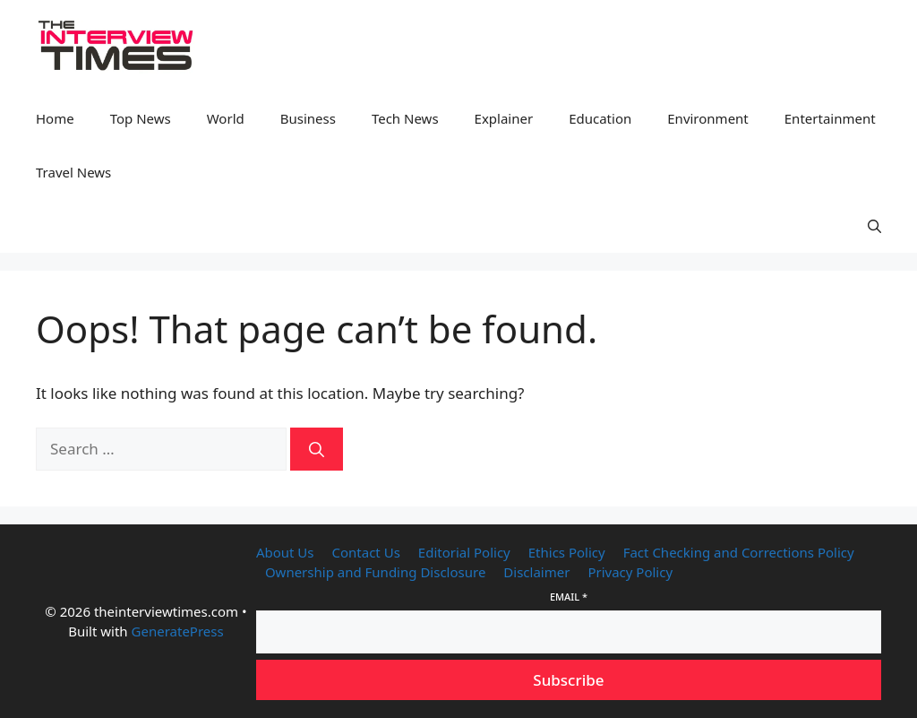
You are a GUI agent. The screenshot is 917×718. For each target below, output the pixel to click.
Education (600, 118)
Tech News (405, 118)
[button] (874, 226)
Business (308, 118)
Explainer (504, 118)
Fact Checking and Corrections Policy (738, 552)
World (225, 118)
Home (55, 118)
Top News (140, 118)
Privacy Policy (630, 572)
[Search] (316, 449)
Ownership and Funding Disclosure (375, 572)
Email (568, 596)
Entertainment (830, 118)
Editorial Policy (464, 552)
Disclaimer (536, 572)
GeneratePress (178, 631)
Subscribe (568, 680)
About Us (285, 552)
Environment (708, 118)
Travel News (73, 172)
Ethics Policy (566, 552)
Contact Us (366, 552)
